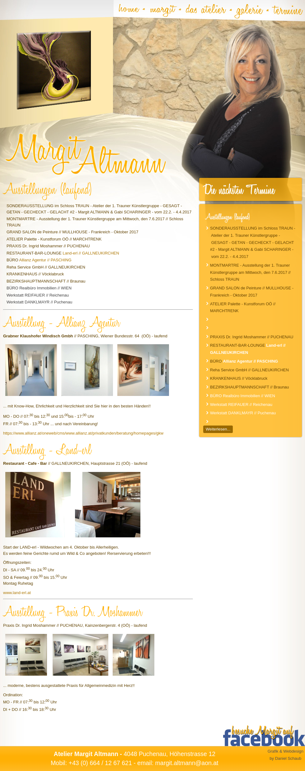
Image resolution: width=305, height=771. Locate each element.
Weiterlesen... (218, 429)
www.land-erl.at (17, 592)
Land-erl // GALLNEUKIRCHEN (91, 253)
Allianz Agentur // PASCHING (45, 260)
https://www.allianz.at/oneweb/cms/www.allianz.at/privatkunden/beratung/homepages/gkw (83, 433)
